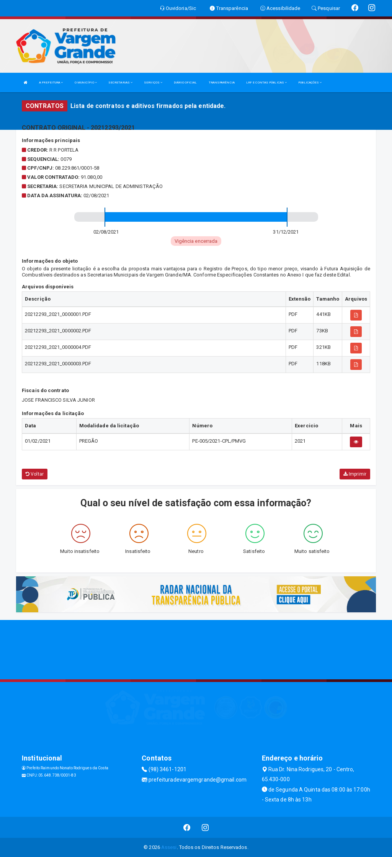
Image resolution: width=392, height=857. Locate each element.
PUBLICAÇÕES (310, 82)
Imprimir (354, 474)
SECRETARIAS (120, 82)
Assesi (169, 847)
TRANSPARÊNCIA (222, 82)
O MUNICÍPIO (86, 82)
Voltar (35, 474)
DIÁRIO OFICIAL (185, 82)
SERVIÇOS (153, 82)
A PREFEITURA (51, 82)
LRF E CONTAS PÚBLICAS (266, 82)
